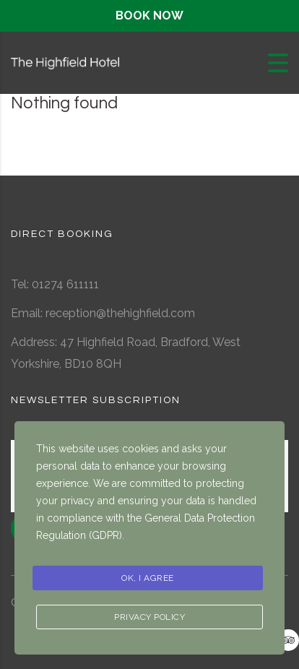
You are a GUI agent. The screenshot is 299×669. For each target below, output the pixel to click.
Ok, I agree (147, 578)
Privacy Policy (149, 617)
